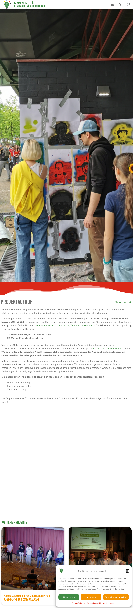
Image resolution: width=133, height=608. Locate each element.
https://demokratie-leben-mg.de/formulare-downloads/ (65, 325)
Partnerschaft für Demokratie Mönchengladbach (29, 4)
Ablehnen (91, 597)
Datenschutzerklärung (96, 603)
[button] (127, 570)
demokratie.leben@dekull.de (107, 348)
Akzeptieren (69, 597)
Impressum (110, 603)
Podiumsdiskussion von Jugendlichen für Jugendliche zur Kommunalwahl (27, 597)
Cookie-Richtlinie (78, 603)
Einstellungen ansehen (116, 597)
